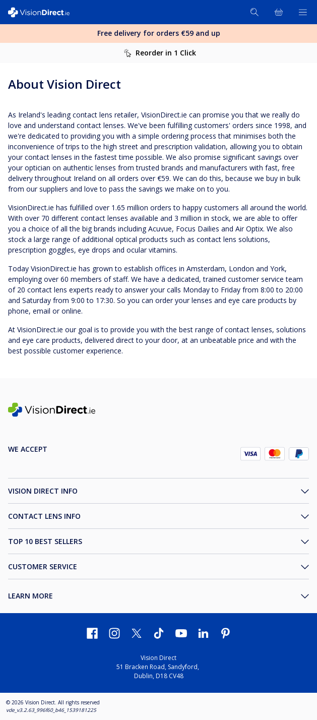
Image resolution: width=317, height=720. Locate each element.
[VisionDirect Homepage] (44, 12)
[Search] (254, 12)
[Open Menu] (303, 12)
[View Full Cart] (279, 12)
